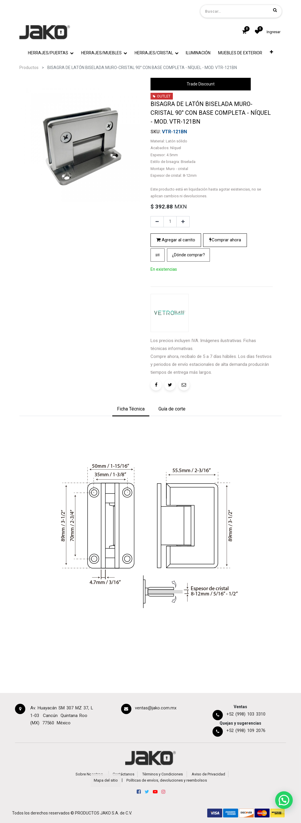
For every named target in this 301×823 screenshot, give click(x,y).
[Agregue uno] (183, 221)
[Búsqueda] (275, 10)
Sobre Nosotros (89, 774)
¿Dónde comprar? (188, 255)
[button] (271, 53)
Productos (29, 67)
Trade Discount (201, 84)
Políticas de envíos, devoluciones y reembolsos (166, 780)
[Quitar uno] (157, 221)
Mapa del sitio (106, 780)
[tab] (130, 409)
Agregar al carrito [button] (175, 240)
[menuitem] (198, 53)
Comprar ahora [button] (225, 240)
